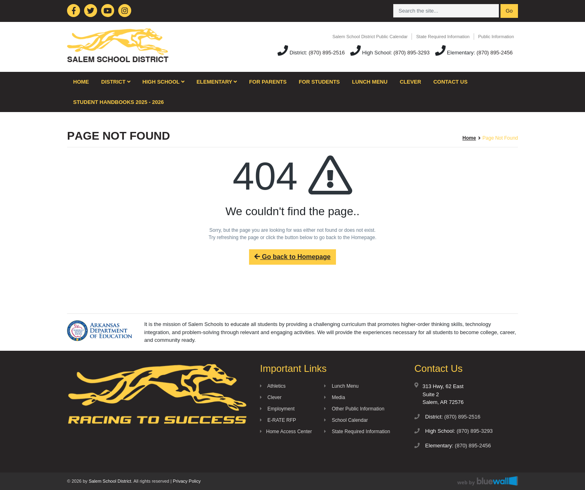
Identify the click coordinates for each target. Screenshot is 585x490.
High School (163, 82)
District (115, 82)
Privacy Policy (186, 481)
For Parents (267, 82)
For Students (319, 82)
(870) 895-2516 (327, 53)
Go (509, 11)
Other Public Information (354, 409)
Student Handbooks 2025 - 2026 (118, 102)
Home (81, 82)
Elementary (217, 82)
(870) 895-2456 (495, 53)
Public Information (496, 36)
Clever (410, 82)
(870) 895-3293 (412, 53)
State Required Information (442, 36)
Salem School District (110, 481)
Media (334, 397)
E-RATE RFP (278, 420)
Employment (277, 409)
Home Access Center (286, 431)
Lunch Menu (370, 82)
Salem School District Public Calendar (369, 36)
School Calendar (346, 420)
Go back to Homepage (292, 256)
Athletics (273, 386)
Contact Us (450, 82)
